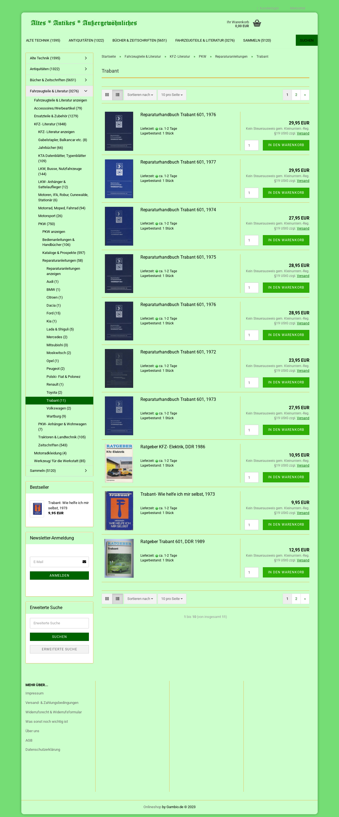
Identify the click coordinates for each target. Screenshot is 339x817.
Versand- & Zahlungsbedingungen (51, 705)
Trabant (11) (56, 403)
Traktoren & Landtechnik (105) (62, 440)
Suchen (307, 40)
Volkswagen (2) (59, 411)
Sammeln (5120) (257, 40)
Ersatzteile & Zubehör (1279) (56, 119)
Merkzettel (296, 8)
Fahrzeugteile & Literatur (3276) (205, 40)
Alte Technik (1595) (43, 40)
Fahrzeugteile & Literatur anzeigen (60, 103)
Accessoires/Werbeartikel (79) (58, 111)
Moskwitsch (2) (59, 355)
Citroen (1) (55, 300)
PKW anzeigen (53, 234)
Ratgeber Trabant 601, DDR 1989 (172, 544)
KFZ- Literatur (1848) (50, 127)
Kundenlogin (268, 8)
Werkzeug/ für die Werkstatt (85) (60, 464)
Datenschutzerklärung (42, 752)
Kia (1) (52, 324)
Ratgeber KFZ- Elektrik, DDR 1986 (172, 449)
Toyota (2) (54, 395)
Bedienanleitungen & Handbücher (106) (58, 245)
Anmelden (60, 578)
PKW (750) (46, 227)
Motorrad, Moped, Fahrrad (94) (62, 211)
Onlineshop (152, 810)
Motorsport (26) (50, 219)
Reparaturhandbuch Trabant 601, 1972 (178, 354)
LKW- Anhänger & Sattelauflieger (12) (53, 187)
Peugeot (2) (56, 372)
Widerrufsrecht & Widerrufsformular (53, 715)
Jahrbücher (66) (50, 151)
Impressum (34, 696)
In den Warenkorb (286, 148)
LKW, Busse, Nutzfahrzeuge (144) (60, 174)
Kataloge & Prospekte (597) (63, 255)
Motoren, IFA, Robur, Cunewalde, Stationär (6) (63, 200)
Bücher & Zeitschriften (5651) (139, 40)
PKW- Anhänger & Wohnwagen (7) (62, 429)
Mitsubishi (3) (57, 348)
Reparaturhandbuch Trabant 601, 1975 (178, 260)
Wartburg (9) (56, 419)
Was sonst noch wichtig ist (46, 724)
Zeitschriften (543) (53, 448)
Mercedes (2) (57, 340)
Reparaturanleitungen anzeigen (63, 274)
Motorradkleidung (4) (50, 456)
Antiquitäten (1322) (86, 40)
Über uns (32, 734)
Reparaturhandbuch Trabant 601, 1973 (178, 402)
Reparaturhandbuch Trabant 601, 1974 (178, 212)
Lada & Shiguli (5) (60, 332)
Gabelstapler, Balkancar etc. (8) (62, 143)
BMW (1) (53, 292)
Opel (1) (53, 364)
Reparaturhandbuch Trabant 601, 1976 (178, 117)
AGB (28, 743)
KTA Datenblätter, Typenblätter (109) (62, 161)
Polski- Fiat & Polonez (63, 379)
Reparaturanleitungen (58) (62, 263)
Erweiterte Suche (59, 652)
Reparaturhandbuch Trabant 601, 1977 (178, 165)
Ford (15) (54, 316)
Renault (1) (55, 387)
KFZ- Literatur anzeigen (56, 135)
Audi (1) (53, 284)
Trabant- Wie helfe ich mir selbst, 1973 (177, 497)
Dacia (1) (54, 308)
